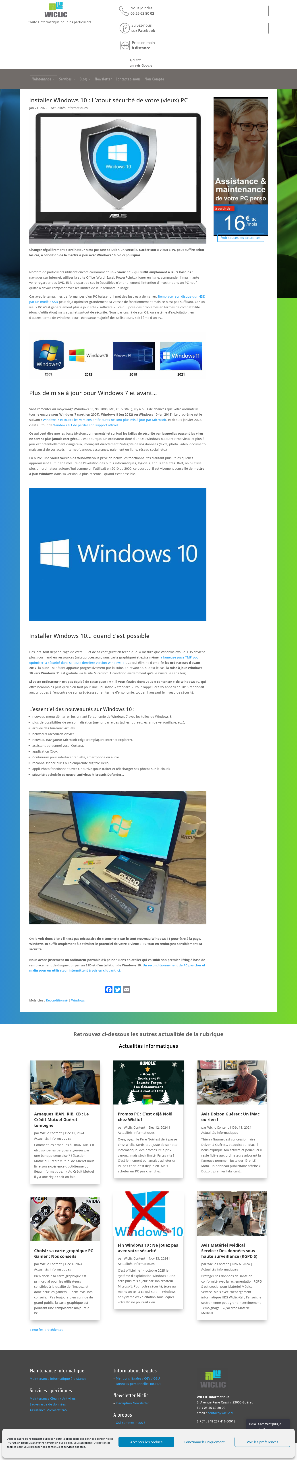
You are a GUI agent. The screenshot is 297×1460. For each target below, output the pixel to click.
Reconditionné (57, 1000)
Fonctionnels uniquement (204, 1442)
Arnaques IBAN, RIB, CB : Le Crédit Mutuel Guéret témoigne (61, 1119)
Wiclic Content (51, 1133)
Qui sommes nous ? (130, 1422)
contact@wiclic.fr (220, 1413)
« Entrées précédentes (46, 1329)
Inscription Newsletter (132, 1403)
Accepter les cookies (146, 1442)
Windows (78, 1000)
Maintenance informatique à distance (58, 1378)
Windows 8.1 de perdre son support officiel (85, 425)
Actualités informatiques (69, 108)
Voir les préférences (262, 1442)
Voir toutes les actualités (240, 237)
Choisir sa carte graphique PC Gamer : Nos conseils (63, 1253)
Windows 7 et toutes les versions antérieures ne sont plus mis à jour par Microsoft (104, 420)
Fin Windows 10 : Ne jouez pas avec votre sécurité (148, 1247)
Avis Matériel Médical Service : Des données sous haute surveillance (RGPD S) (229, 1250)
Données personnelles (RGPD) (138, 1384)
